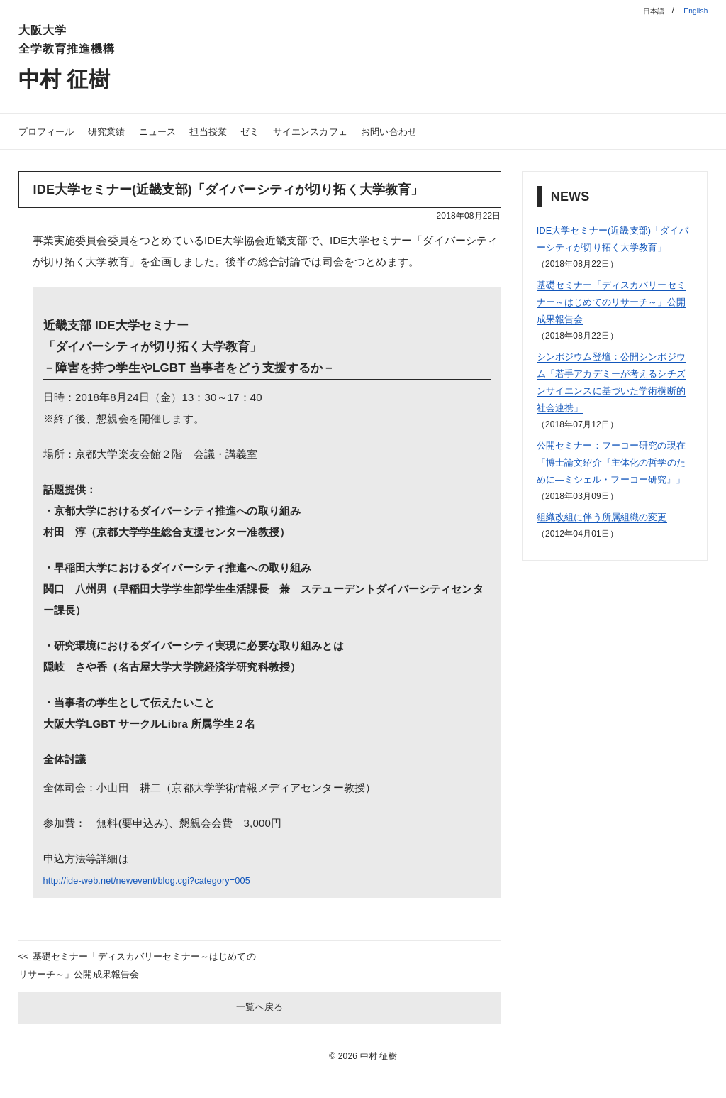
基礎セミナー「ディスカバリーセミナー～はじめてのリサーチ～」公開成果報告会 (134, 969)
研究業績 (118, 131)
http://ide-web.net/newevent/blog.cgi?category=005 (166, 880)
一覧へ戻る (259, 1015)
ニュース (174, 131)
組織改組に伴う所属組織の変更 (612, 550)
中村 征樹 (73, 77)
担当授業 (231, 131)
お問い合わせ (433, 131)
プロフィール (50, 131)
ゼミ (277, 131)
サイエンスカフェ (344, 131)
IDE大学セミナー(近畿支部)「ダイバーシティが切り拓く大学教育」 (614, 247)
